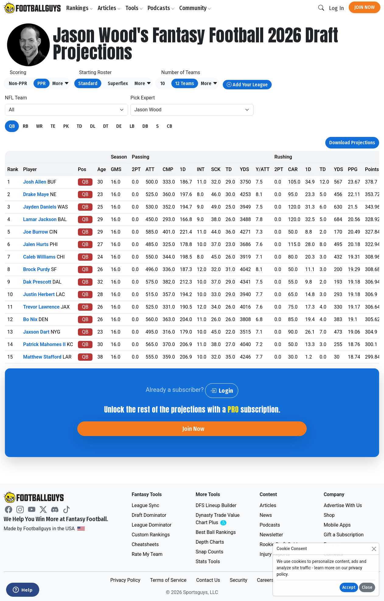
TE (53, 126)
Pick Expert (143, 98)
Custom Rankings (151, 535)
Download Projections (352, 142)
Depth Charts (210, 542)
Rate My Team (147, 554)
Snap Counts (209, 552)
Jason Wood (148, 110)
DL (92, 126)
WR (39, 126)
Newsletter (271, 535)
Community (195, 8)
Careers (265, 580)
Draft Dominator (149, 515)
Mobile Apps (337, 525)
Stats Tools (208, 561)
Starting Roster (95, 72)
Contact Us (208, 580)
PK (66, 126)
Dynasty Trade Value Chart (219, 519)
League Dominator (152, 525)
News (266, 515)
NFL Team (16, 98)
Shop (329, 515)
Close (367, 587)
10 (162, 83)
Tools (134, 8)
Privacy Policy (125, 580)
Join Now (364, 7)
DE (119, 126)
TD (79, 126)
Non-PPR (18, 83)
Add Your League (247, 85)
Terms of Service (168, 580)
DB (145, 126)
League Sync (145, 505)
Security (238, 580)
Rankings (79, 8)
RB (25, 126)
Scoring (18, 72)
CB (169, 126)
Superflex (118, 83)
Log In (336, 8)
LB (132, 126)
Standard (87, 83)
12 (184, 83)
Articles (109, 8)
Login (221, 390)
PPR (41, 83)
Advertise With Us (343, 505)
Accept (348, 587)
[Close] (374, 549)
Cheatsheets (145, 544)
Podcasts (161, 8)
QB (12, 126)
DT (105, 126)
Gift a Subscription (344, 535)
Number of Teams (180, 72)
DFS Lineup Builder (216, 505)
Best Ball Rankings (216, 532)
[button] (60, 83)
